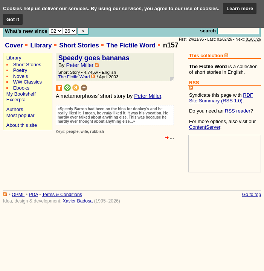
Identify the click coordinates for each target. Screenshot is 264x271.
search (208, 30)
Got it (12, 19)
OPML (18, 194)
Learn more (239, 8)
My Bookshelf (21, 94)
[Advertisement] (26, 158)
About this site (21, 125)
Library (41, 45)
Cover (14, 45)
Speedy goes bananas (94, 58)
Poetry (20, 70)
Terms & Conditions (62, 194)
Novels (20, 76)
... (171, 137)
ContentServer (204, 127)
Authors (14, 109)
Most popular (20, 115)
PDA (33, 194)
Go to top (251, 194)
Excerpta (16, 99)
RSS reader (237, 111)
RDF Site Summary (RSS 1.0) (221, 98)
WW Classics (27, 82)
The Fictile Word (131, 45)
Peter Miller (80, 65)
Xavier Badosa (78, 201)
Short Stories (79, 45)
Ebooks (21, 88)
